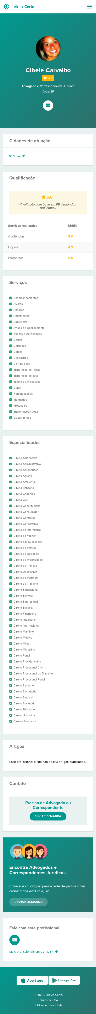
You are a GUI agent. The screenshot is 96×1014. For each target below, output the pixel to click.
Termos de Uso (48, 1000)
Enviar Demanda (29, 902)
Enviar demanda (48, 816)
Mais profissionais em (33, 951)
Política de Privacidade (48, 1005)
